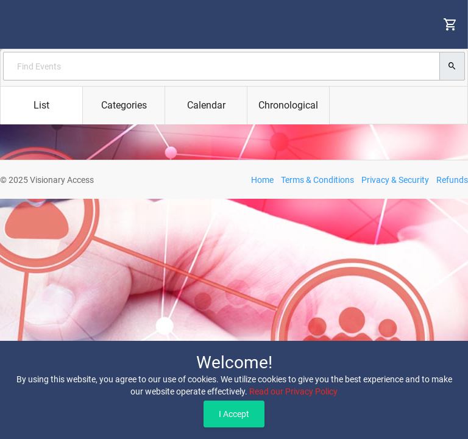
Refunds (452, 180)
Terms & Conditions (317, 180)
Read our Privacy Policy (293, 391)
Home (262, 180)
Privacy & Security (395, 180)
